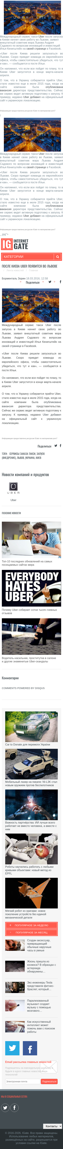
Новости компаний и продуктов (25, 474)
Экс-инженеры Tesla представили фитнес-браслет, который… (40, 986)
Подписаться (49, 1081)
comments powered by (23, 688)
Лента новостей (15, 270)
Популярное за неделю (31, 925)
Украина (30, 458)
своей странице (36, 48)
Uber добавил (32, 97)
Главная (33, 270)
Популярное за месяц (31, 932)
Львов (20, 458)
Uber (41, 36)
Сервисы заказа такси (22, 454)
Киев (38, 458)
